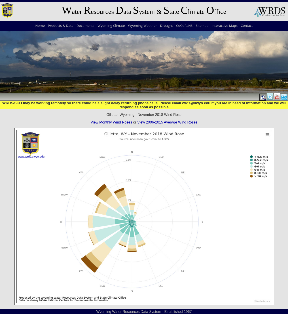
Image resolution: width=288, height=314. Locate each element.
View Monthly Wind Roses (111, 122)
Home (40, 25)
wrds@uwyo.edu (196, 103)
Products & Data (60, 25)
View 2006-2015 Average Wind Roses (167, 122)
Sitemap (202, 25)
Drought (166, 25)
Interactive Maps (225, 25)
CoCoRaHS (184, 25)
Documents (85, 25)
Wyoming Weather (142, 25)
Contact (247, 25)
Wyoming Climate (111, 25)
